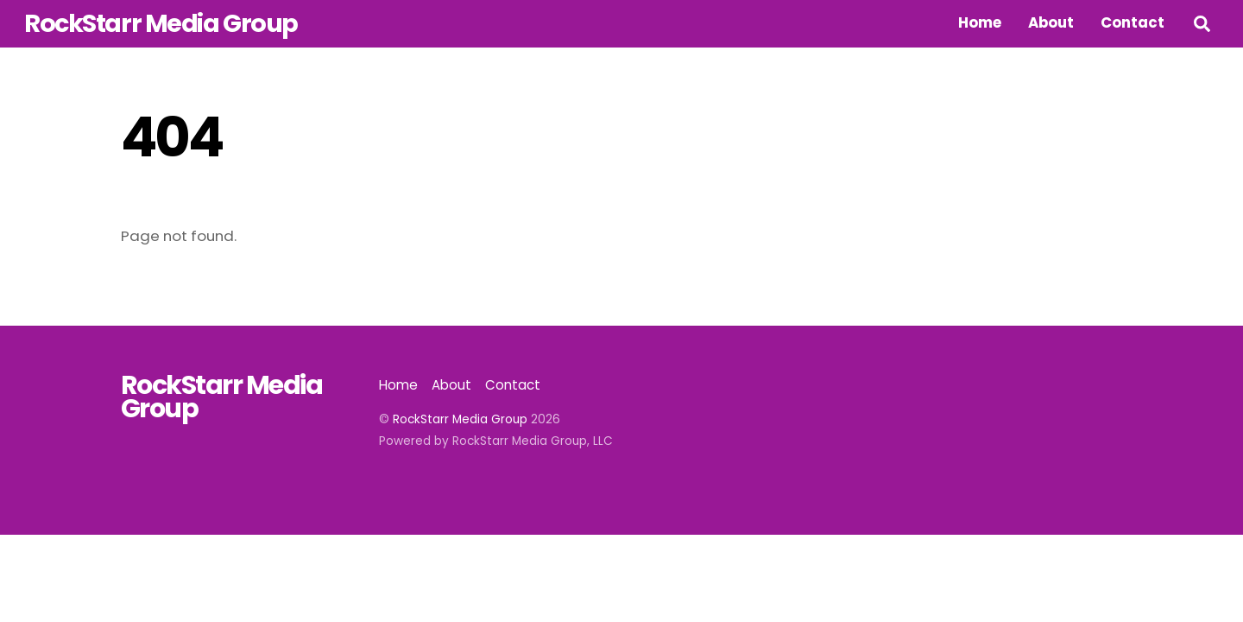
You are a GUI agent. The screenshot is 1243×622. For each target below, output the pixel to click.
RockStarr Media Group (460, 419)
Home (979, 22)
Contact (1132, 22)
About (1051, 22)
